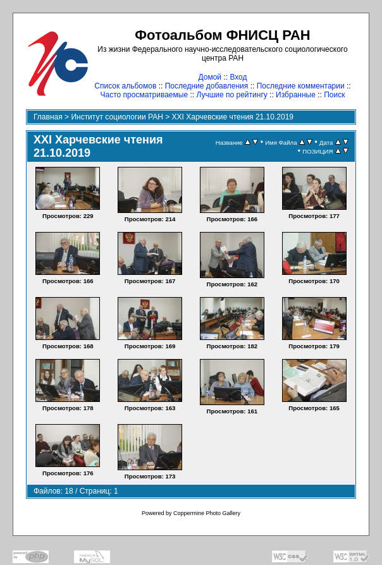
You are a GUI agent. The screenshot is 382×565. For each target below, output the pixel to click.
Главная (48, 116)
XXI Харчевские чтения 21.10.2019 (232, 116)
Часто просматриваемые (144, 94)
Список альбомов (125, 86)
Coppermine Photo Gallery (206, 513)
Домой (209, 77)
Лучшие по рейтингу (231, 94)
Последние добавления (207, 86)
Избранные (296, 94)
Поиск (334, 94)
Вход (238, 77)
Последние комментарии (301, 86)
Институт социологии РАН (117, 116)
